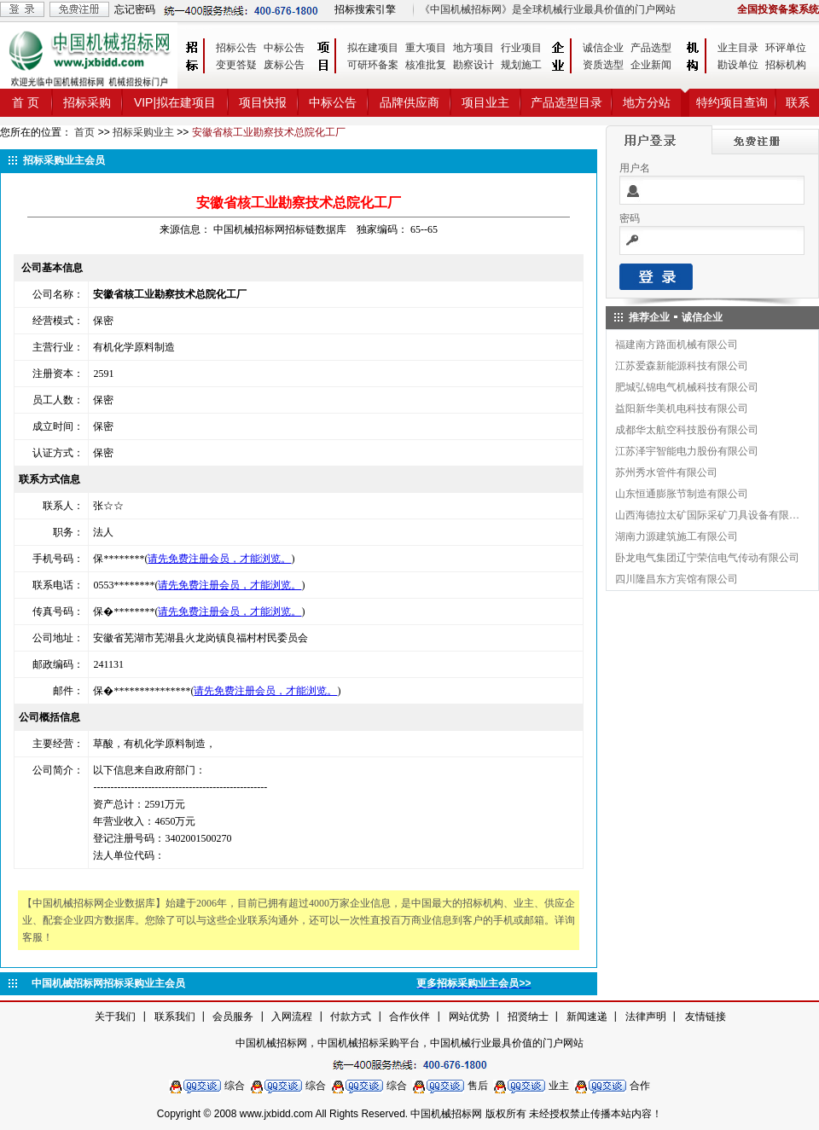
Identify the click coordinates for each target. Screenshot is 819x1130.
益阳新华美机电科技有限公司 (681, 408)
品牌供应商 (409, 102)
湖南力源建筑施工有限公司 (676, 536)
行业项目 (521, 48)
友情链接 (705, 1017)
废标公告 (284, 65)
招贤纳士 (528, 1017)
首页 (84, 132)
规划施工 (521, 65)
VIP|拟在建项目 (175, 102)
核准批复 (425, 65)
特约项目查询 (732, 102)
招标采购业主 (143, 132)
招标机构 (785, 65)
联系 (798, 102)
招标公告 (236, 48)
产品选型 (650, 48)
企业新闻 (650, 65)
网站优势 (469, 1017)
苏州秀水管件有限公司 (666, 472)
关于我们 (115, 1017)
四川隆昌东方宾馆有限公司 (676, 579)
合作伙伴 (409, 1017)
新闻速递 (586, 1017)
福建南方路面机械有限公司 (676, 345)
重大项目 (425, 48)
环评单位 (785, 48)
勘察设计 (473, 65)
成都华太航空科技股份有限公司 (686, 430)
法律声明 (645, 1017)
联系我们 (174, 1017)
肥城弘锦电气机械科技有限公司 (686, 387)
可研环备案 (372, 65)
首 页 (25, 102)
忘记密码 (134, 9)
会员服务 (232, 1017)
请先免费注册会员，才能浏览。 (219, 559)
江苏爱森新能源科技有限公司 (681, 366)
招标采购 (87, 102)
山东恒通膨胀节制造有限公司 (681, 494)
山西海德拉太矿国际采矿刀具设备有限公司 (708, 515)
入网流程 (291, 1017)
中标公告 (284, 48)
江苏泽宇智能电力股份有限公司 (686, 451)
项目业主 (485, 102)
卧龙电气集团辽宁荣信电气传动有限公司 (707, 558)
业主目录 (737, 48)
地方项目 (473, 48)
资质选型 (603, 65)
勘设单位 (737, 65)
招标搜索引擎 (365, 9)
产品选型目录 (566, 102)
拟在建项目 (372, 48)
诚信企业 (603, 48)
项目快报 (263, 102)
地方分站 (647, 102)
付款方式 (350, 1017)
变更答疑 (236, 65)
